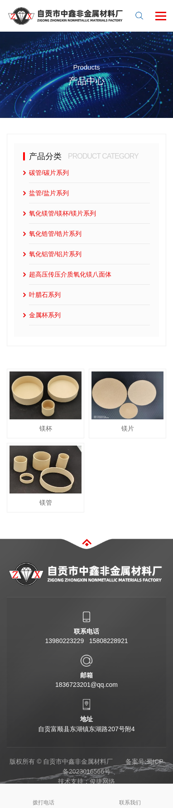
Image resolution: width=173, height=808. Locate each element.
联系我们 (130, 795)
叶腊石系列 (45, 295)
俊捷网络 (102, 781)
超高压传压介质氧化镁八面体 (70, 274)
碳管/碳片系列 (49, 173)
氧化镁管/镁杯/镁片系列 (62, 213)
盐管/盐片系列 (49, 193)
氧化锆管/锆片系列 (55, 234)
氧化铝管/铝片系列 (55, 254)
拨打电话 (43, 795)
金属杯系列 (45, 315)
